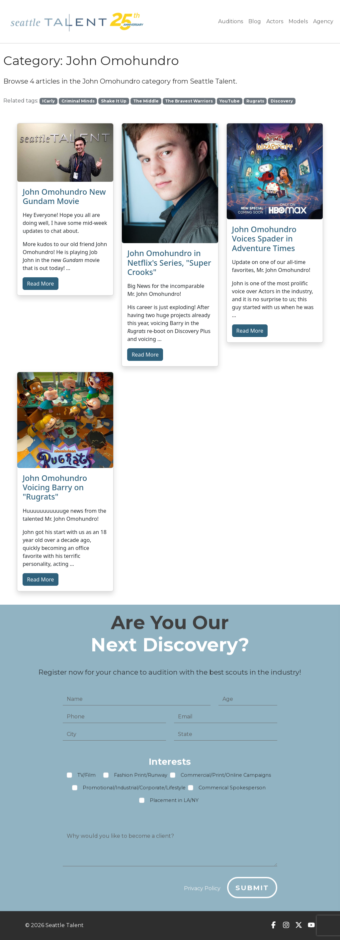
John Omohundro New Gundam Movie (64, 196)
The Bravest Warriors (189, 101)
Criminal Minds (78, 101)
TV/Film (86, 778)
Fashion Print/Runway (140, 778)
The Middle (146, 101)
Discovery (282, 101)
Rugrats (255, 101)
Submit (252, 890)
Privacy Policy (202, 891)
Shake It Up (114, 101)
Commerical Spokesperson (232, 790)
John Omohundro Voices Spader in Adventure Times (264, 238)
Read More (40, 283)
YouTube (229, 101)
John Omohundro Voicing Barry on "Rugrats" (55, 487)
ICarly (48, 101)
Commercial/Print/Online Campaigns (226, 778)
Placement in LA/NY (174, 803)
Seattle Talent (64, 925)
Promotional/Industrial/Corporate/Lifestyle (134, 790)
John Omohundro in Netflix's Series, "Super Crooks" (169, 262)
